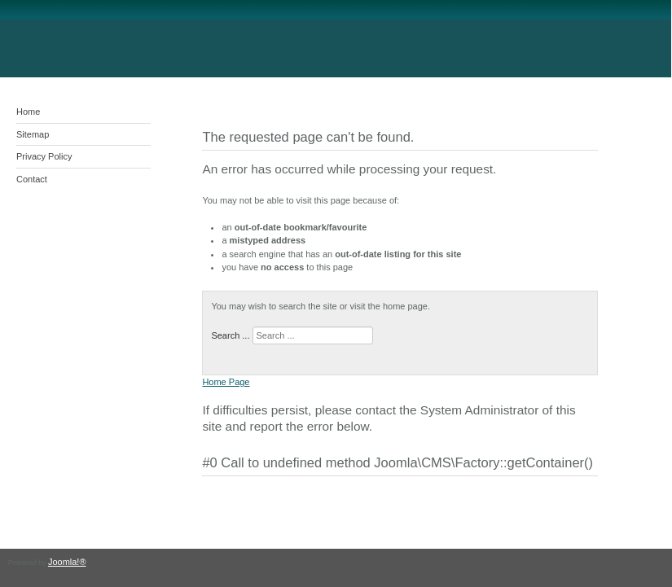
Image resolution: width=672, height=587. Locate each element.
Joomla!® (67, 562)
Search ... (230, 335)
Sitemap (32, 134)
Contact (31, 179)
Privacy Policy (44, 156)
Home (28, 111)
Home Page (225, 382)
